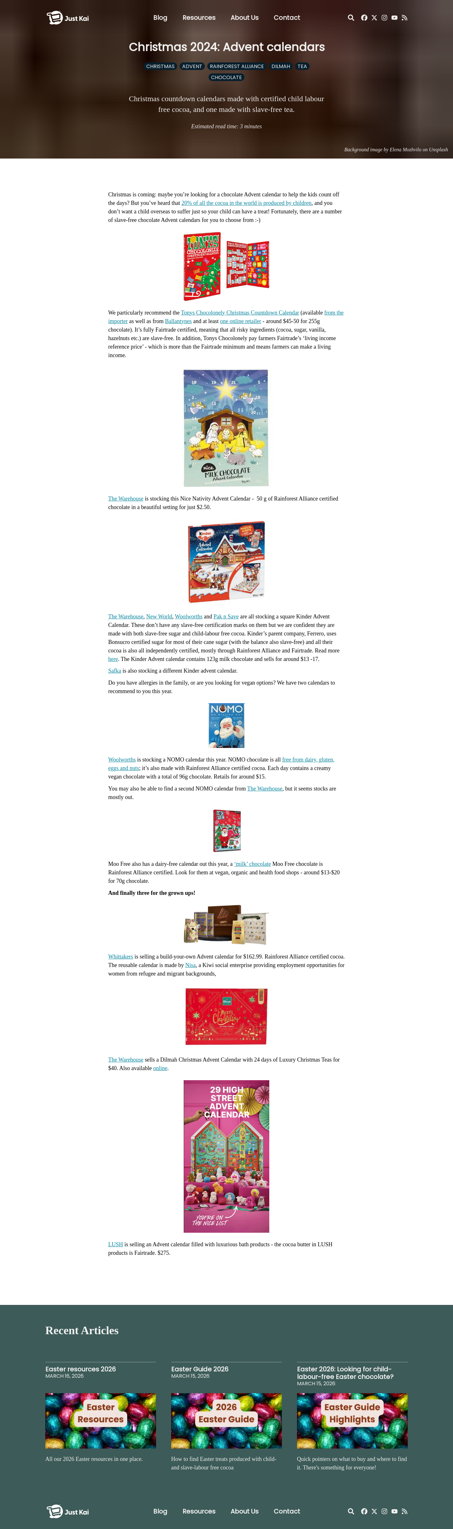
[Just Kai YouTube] (394, 17)
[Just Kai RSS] (404, 17)
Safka (114, 671)
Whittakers (120, 956)
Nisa (190, 965)
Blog (160, 17)
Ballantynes (178, 321)
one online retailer (240, 321)
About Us (245, 17)
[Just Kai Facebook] (364, 17)
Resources (198, 17)
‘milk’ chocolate (252, 864)
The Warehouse (125, 498)
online (160, 1068)
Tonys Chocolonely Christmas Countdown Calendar (240, 313)
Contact (287, 17)
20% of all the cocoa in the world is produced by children (246, 203)
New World (159, 616)
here (113, 659)
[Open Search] (351, 17)
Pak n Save (226, 616)
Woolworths (189, 616)
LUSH (115, 1244)
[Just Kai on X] (374, 17)
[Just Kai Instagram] (384, 17)
